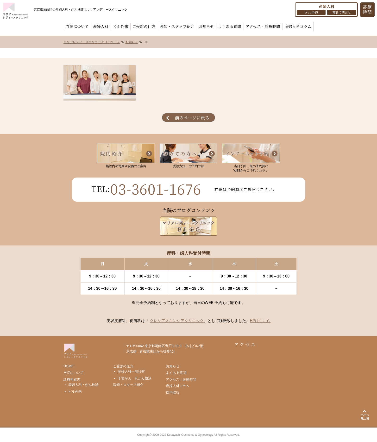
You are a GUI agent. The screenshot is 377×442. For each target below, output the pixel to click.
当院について (77, 26)
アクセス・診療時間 (262, 26)
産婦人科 (100, 26)
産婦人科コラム (297, 26)
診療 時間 (367, 9)
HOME (68, 366)
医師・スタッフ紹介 (177, 26)
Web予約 (311, 12)
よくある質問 (229, 26)
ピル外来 (120, 26)
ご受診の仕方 (143, 26)
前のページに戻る (192, 117)
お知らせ (206, 26)
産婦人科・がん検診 (83, 385)
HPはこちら (260, 321)
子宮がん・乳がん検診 (134, 378)
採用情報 (172, 393)
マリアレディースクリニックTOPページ (91, 42)
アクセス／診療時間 (181, 379)
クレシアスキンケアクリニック (177, 321)
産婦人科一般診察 (131, 371)
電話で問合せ (341, 12)
